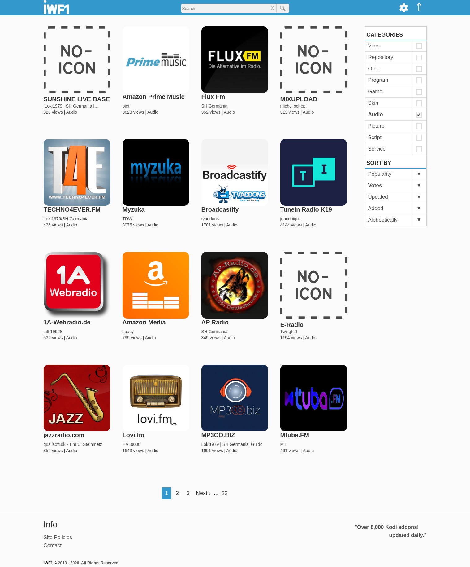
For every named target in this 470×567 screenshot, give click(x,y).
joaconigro (290, 218)
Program (378, 80)
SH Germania (214, 105)
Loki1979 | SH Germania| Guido (232, 444)
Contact (53, 545)
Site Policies (58, 537)
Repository (380, 57)
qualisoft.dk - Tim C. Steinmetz (73, 444)
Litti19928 (53, 331)
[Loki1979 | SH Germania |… (71, 105)
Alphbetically (383, 220)
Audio (71, 112)
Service (377, 149)
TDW (127, 218)
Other (375, 69)
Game (375, 91)
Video (375, 46)
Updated (378, 197)
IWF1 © (50, 562)
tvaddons (210, 218)
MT (283, 444)
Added (375, 208)
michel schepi (293, 105)
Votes (375, 185)
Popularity (380, 174)
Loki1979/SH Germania (66, 218)
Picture (376, 126)
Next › (203, 493)
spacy (128, 331)
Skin (373, 103)
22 (225, 493)
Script (375, 137)
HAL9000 (131, 444)
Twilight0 (288, 331)
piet (126, 105)
